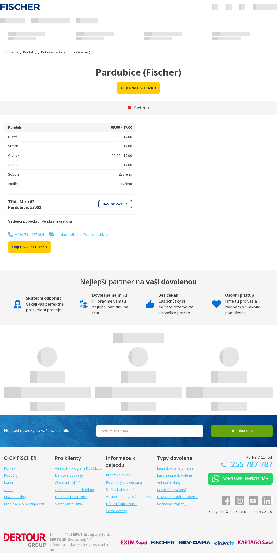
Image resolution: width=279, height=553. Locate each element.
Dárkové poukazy (69, 475)
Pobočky (11, 475)
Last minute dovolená (174, 475)
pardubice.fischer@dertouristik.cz (82, 234)
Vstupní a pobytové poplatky (128, 496)
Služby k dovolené (120, 489)
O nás (8, 489)
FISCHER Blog (15, 496)
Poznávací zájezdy (171, 504)
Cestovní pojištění (69, 482)
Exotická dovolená (171, 489)
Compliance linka (68, 504)
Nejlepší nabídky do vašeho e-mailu (36, 430)
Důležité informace (121, 503)
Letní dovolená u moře (175, 468)
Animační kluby (169, 482)
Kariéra (9, 482)
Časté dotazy (116, 511)
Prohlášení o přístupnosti (24, 504)
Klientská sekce (118, 475)
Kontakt (10, 468)
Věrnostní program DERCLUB (78, 468)
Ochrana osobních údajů (74, 489)
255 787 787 (251, 464)
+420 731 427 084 (29, 234)
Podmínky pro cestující (124, 482)
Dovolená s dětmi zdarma (177, 496)
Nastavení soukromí (71, 496)
